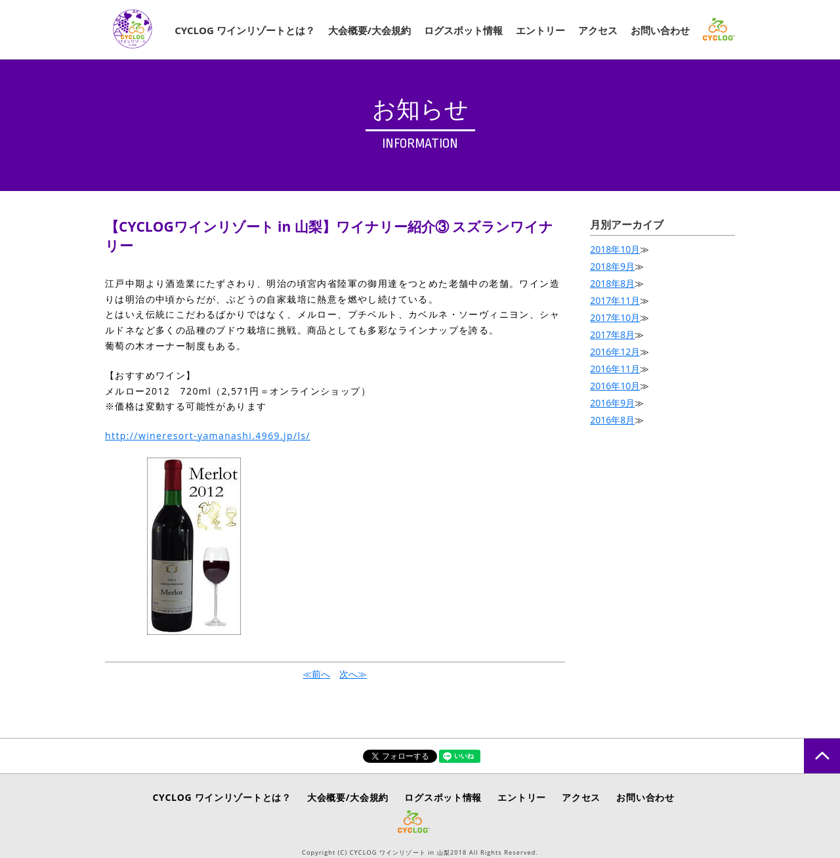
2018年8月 (612, 283)
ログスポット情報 (463, 30)
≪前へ (316, 674)
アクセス (598, 30)
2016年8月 (612, 420)
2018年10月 (615, 249)
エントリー (540, 30)
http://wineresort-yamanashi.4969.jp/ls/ (207, 435)
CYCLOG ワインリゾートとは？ (245, 30)
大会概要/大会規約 (369, 30)
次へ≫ (353, 674)
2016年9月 (612, 403)
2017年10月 (615, 317)
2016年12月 (615, 351)
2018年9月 (612, 266)
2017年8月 (612, 334)
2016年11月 (615, 368)
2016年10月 (615, 385)
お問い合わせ (660, 30)
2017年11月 (615, 300)
